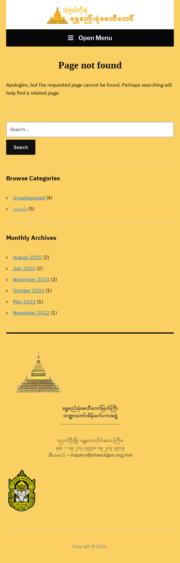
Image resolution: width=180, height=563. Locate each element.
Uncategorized (29, 198)
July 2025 (24, 268)
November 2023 (31, 279)
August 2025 (27, 257)
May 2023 (24, 301)
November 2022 (31, 313)
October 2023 (28, 290)
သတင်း (20, 209)
